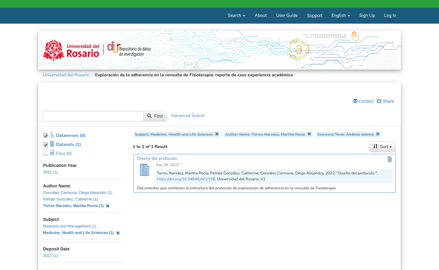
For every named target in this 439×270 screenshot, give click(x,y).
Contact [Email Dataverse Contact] (363, 101)
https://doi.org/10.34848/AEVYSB (186, 179)
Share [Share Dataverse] (385, 101)
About (261, 15)
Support (314, 15)
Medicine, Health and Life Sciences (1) (81, 233)
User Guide (287, 15)
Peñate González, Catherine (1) (70, 199)
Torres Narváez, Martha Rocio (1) (76, 206)
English (340, 15)
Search (236, 15)
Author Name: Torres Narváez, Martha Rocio (268, 134)
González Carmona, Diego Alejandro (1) (77, 193)
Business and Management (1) (69, 226)
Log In (390, 15)
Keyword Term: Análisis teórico (348, 134)
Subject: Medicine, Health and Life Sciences (177, 134)
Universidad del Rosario (66, 75)
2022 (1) (50, 172)
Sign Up (367, 15)
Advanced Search (188, 116)
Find (154, 116)
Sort (382, 147)
